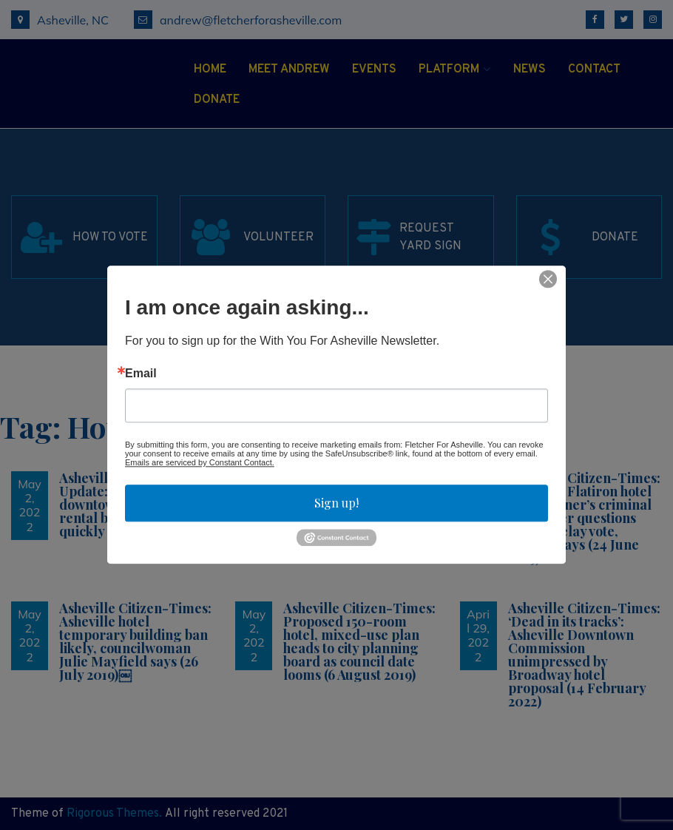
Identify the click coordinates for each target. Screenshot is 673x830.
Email (141, 373)
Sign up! (336, 502)
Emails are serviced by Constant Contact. (199, 462)
